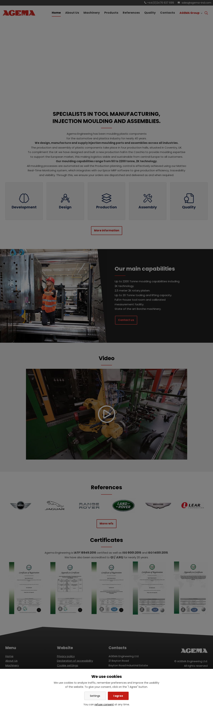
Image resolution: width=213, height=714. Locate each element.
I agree (118, 696)
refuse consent (104, 704)
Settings (95, 696)
